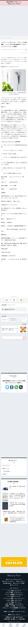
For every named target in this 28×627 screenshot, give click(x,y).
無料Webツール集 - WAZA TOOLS (14, 617)
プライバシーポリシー (9, 581)
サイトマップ (15, 585)
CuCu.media (6, 471)
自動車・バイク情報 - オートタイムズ (14, 606)
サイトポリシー (21, 581)
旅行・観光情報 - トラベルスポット (14, 604)
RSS (21, 389)
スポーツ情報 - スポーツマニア (14, 600)
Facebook (11, 389)
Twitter (7, 389)
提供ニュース (5, 468)
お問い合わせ (8, 583)
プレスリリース (11, 305)
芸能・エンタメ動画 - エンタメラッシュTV (14, 611)
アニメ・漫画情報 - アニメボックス (14, 594)
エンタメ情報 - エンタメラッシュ (14, 592)
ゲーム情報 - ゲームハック (14, 596)
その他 (4, 474)
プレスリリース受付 (19, 583)
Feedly (16, 389)
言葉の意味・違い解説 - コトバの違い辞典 (14, 619)
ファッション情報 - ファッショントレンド (14, 598)
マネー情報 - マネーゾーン (14, 602)
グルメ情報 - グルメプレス (14, 590)
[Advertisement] (14, 21)
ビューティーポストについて (15, 579)
